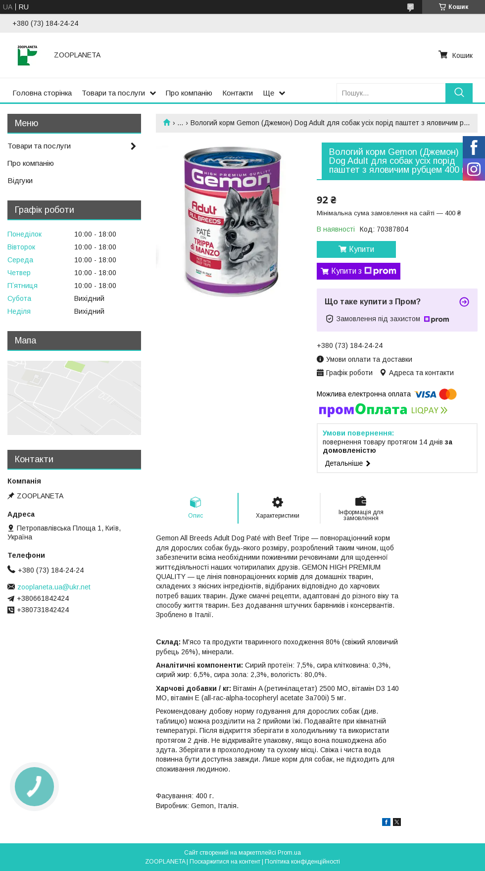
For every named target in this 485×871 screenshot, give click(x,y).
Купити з (363, 271)
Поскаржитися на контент (225, 861)
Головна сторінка (42, 93)
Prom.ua (289, 852)
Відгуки (20, 180)
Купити (361, 249)
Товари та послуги (113, 93)
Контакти (237, 93)
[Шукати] (459, 92)
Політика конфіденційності (302, 861)
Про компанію (189, 93)
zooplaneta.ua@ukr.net (54, 587)
